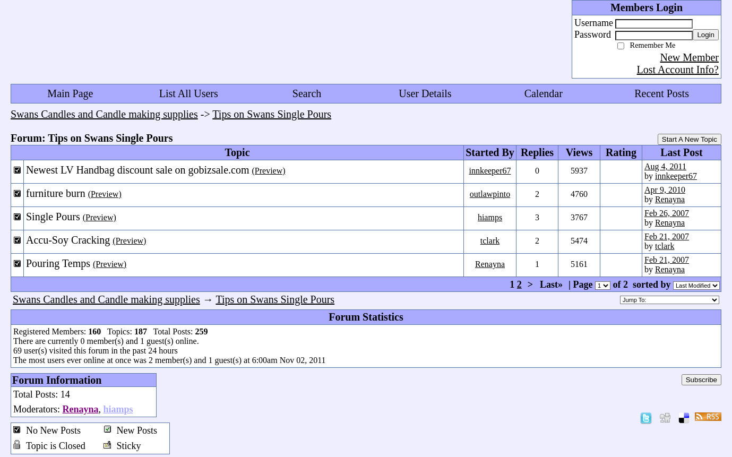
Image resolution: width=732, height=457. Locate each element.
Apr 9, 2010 (664, 189)
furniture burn (55, 193)
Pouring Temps (58, 263)
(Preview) (268, 170)
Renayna (670, 199)
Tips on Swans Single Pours (271, 114)
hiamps (490, 217)
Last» (552, 284)
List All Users (188, 93)
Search (306, 93)
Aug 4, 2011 (665, 166)
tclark (490, 240)
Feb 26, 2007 (666, 213)
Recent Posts (661, 93)
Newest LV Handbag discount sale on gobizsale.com (137, 170)
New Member (689, 57)
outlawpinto (490, 194)
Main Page (70, 93)
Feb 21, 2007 (666, 236)
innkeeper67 (490, 170)
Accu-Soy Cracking (68, 240)
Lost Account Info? (678, 69)
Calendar (543, 93)
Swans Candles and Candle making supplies (104, 114)
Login (705, 35)
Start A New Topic (689, 139)
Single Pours (53, 216)
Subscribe (701, 380)
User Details (425, 93)
